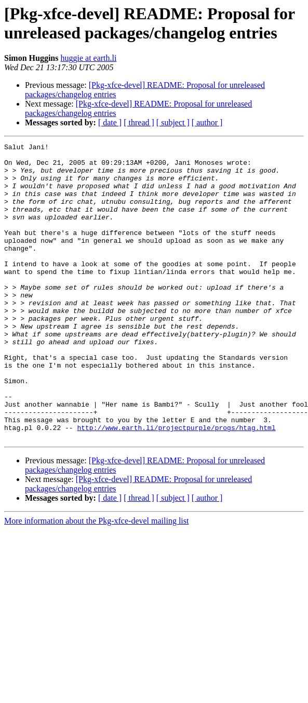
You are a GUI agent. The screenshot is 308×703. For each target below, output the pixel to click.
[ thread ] (139, 122)
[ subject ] (173, 122)
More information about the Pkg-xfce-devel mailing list (96, 580)
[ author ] (207, 122)
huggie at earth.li (88, 58)
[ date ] (110, 122)
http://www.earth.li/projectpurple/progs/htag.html (176, 485)
